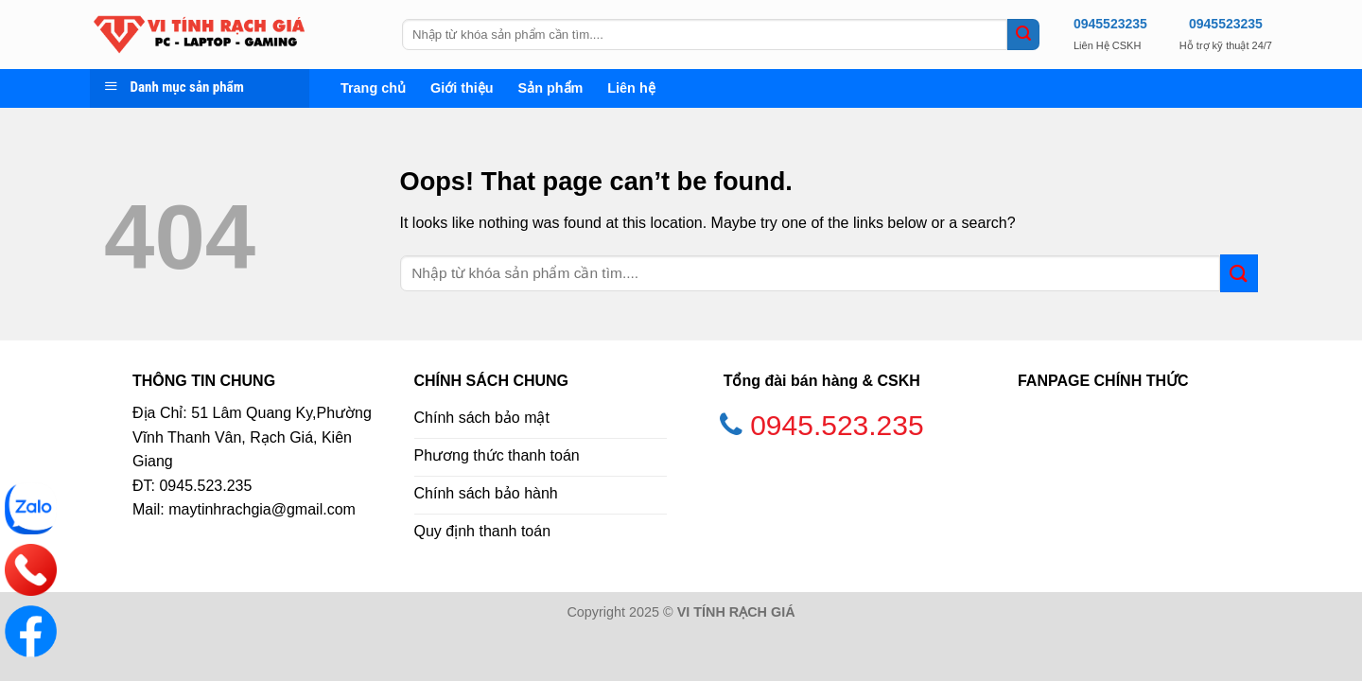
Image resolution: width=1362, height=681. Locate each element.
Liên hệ (631, 88)
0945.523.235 (837, 425)
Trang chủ (373, 88)
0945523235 (1110, 23)
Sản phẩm (551, 88)
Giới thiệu (462, 88)
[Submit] (1023, 35)
